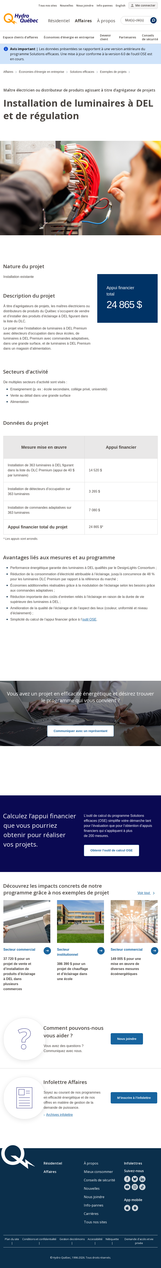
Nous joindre (84, 5)
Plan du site (12, 1239)
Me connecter (143, 5)
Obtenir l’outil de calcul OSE (111, 850)
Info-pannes (105, 5)
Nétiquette (112, 1239)
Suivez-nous (134, 1171)
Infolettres (133, 1163)
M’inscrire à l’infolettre (134, 1097)
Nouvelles (66, 5)
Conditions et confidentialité (39, 1239)
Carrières (91, 1213)
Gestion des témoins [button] (72, 1239)
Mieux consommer (98, 1171)
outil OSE (89, 619)
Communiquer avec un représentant (81, 731)
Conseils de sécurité (99, 1180)
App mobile (133, 1199)
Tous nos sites (47, 5)
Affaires (83, 21)
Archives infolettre (59, 1114)
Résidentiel (59, 21)
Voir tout (149, 892)
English (120, 5)
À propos (106, 21)
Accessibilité (95, 1239)
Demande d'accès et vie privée (139, 1241)
